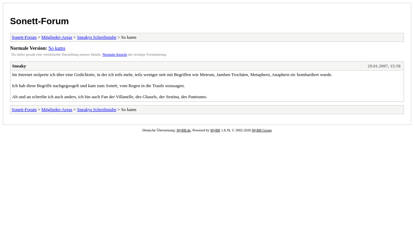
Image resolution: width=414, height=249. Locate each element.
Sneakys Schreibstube (96, 37)
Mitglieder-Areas (56, 37)
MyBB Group (261, 130)
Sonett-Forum (39, 21)
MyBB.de (183, 130)
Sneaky (19, 65)
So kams (56, 48)
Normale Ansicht (115, 54)
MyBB (215, 130)
